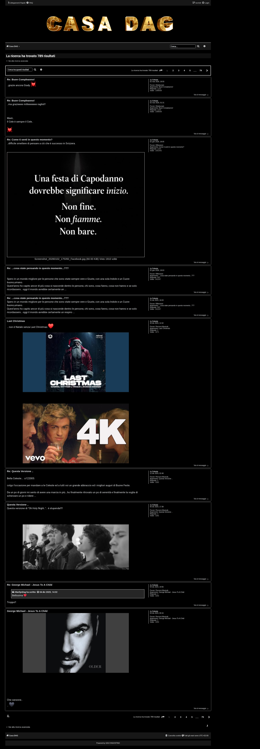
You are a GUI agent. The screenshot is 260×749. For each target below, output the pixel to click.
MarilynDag (20, 592)
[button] (161, 70)
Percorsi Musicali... (162, 327)
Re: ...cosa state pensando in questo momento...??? (38, 268)
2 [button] (173, 70)
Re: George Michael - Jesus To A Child (29, 585)
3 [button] (178, 70)
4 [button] (184, 70)
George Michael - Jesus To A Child (171, 592)
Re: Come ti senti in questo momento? (29, 139)
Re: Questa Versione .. (20, 471)
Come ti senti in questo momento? (171, 147)
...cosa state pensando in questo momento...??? (176, 276)
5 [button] (190, 70)
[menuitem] (29, 3)
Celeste (155, 80)
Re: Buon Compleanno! (21, 79)
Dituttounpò (160, 85)
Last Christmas (164, 328)
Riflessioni (159, 145)
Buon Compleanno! (166, 87)
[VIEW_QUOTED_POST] (38, 592)
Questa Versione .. (165, 479)
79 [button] (200, 70)
